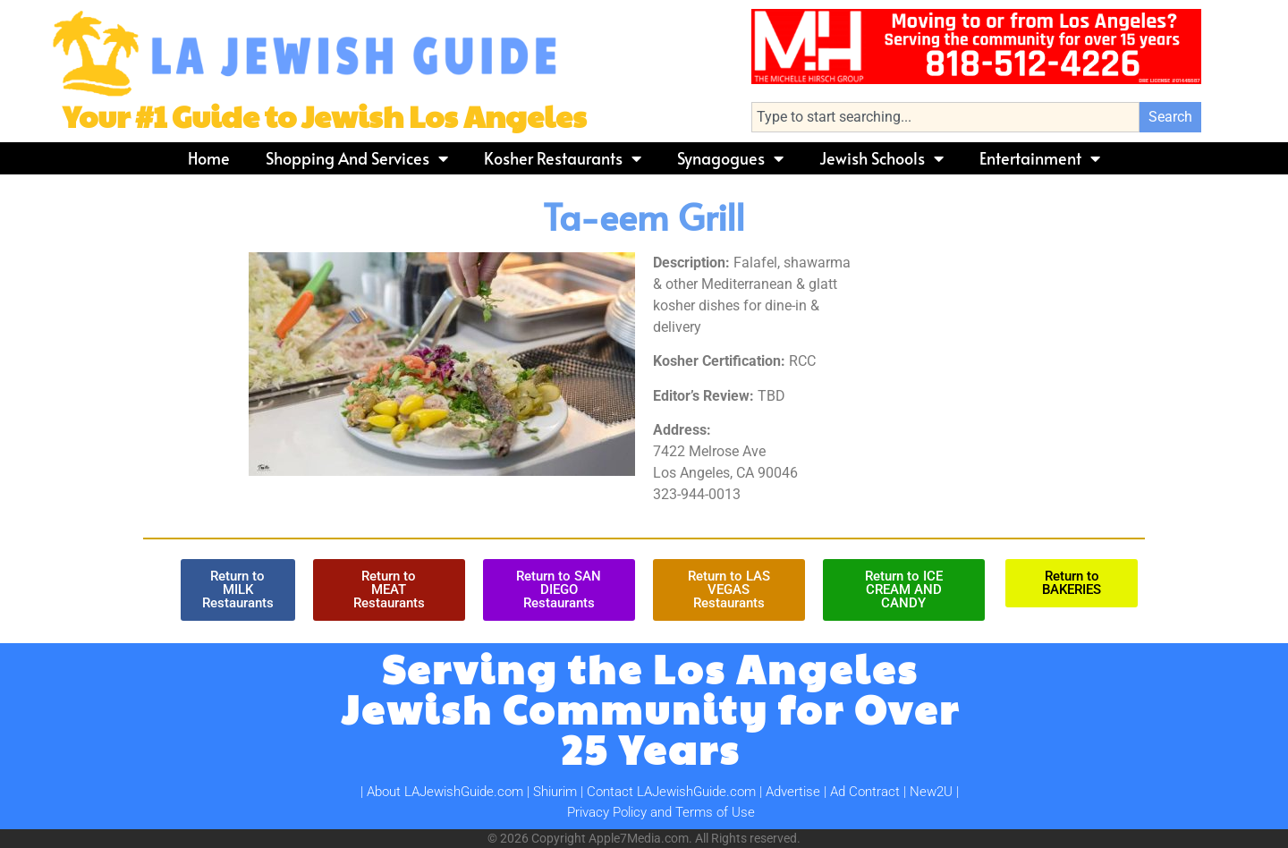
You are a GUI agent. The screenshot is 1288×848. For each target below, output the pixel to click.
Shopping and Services (357, 158)
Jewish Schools (881, 158)
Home (209, 158)
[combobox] (945, 117)
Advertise (793, 792)
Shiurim (555, 792)
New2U (931, 792)
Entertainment (1039, 158)
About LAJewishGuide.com (445, 792)
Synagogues (730, 158)
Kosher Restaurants (562, 158)
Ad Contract (865, 792)
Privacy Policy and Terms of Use (661, 812)
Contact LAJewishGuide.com (671, 792)
